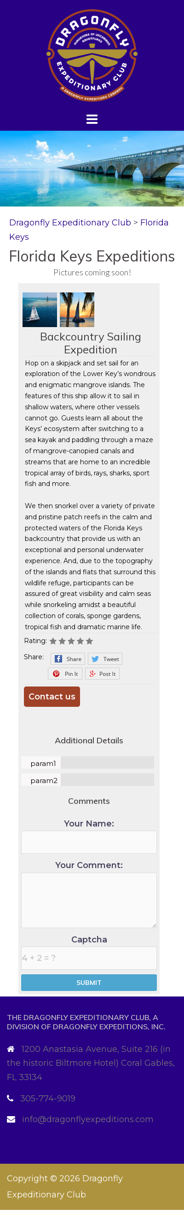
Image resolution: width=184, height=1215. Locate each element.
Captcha (88, 952)
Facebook (68, 659)
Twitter (105, 659)
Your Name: (88, 836)
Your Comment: (88, 894)
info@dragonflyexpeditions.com (88, 1119)
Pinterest (65, 674)
